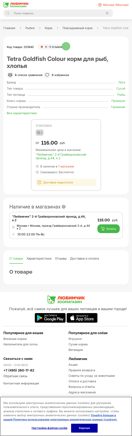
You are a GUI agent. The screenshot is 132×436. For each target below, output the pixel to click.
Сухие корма (78, 344)
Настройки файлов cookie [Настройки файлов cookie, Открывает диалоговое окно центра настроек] (49, 428)
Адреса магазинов (82, 392)
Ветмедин (76, 350)
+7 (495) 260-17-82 (18, 370)
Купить (108, 229)
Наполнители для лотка (20, 344)
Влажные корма (15, 338)
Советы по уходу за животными (92, 375)
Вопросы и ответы (82, 386)
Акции (73, 364)
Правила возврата (82, 370)
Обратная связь (15, 376)
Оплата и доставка (82, 381)
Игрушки (75, 338)
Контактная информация (21, 383)
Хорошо (84, 428)
